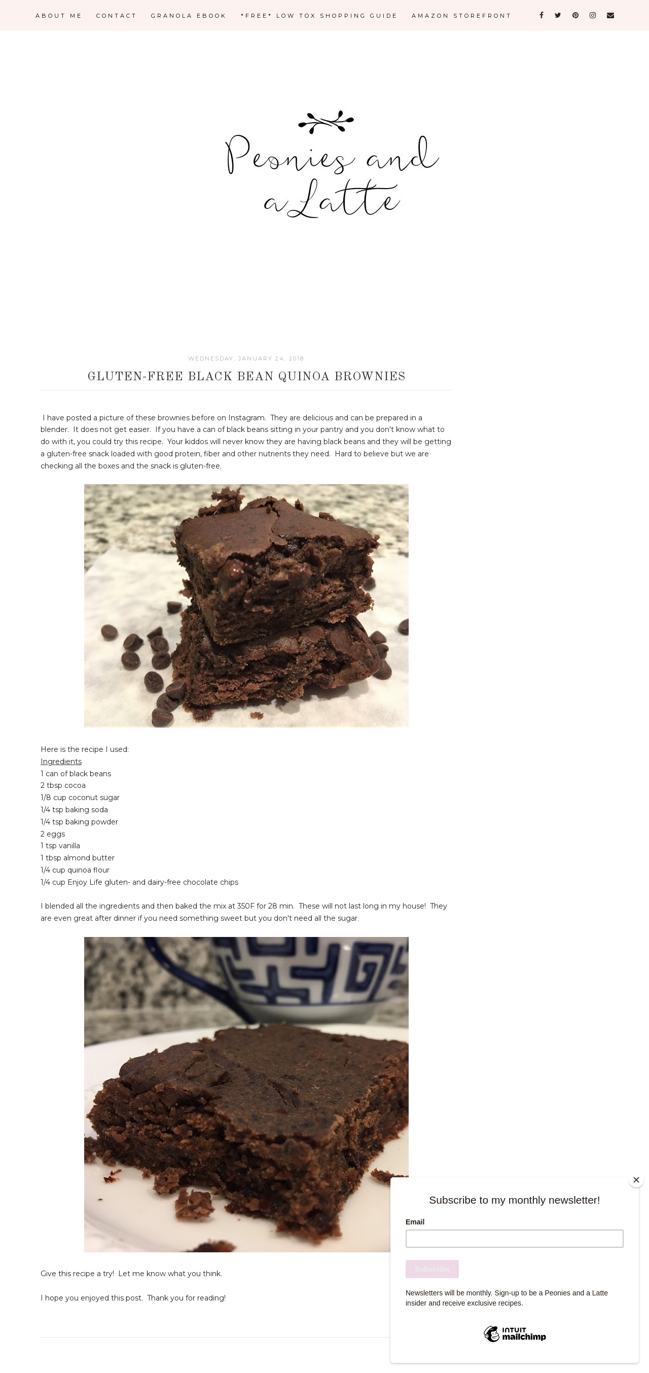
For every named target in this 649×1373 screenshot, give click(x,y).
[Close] (636, 1179)
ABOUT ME (59, 15)
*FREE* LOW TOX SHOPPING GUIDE (319, 15)
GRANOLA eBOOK (189, 15)
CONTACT (116, 15)
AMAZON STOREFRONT (462, 15)
